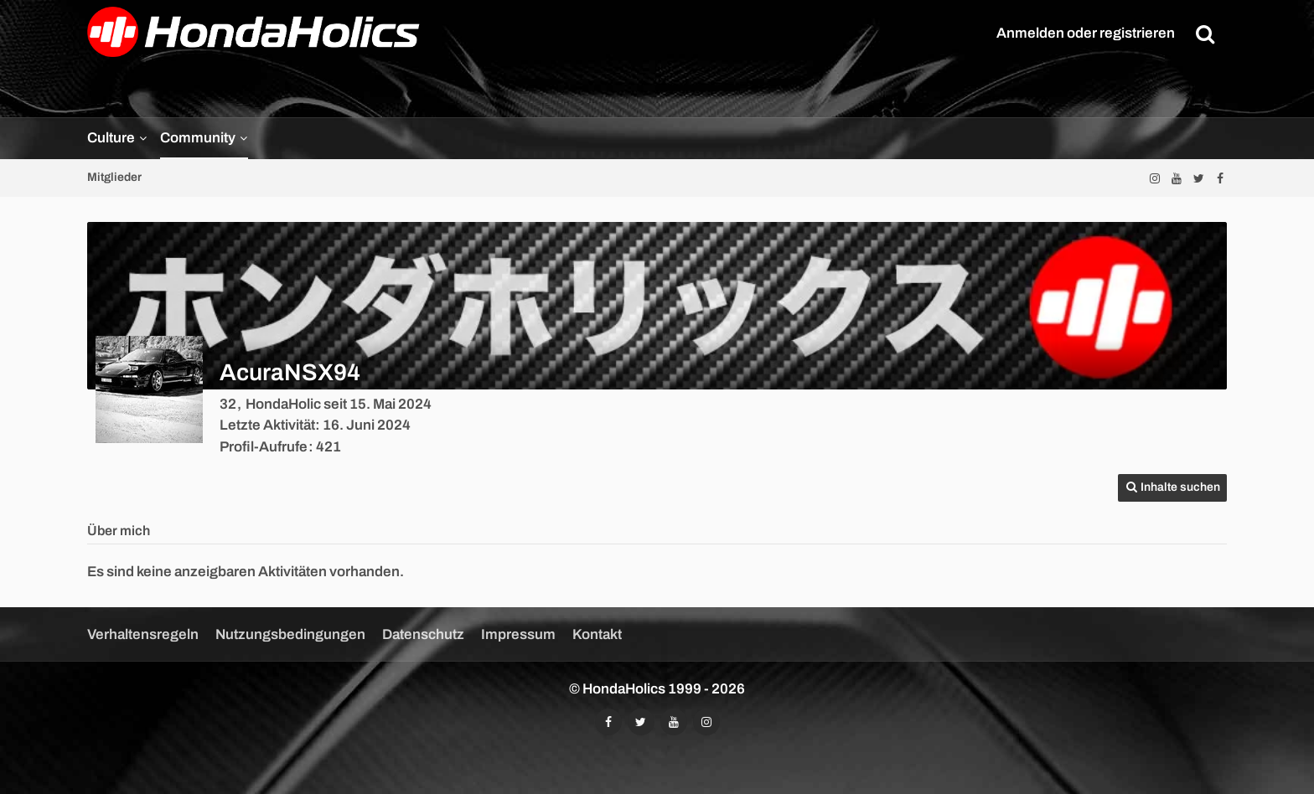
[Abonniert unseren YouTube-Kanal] (1176, 178)
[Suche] (1205, 33)
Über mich (118, 530)
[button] (1172, 488)
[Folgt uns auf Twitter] (1198, 178)
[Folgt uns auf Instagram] (1154, 178)
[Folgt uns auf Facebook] (1220, 178)
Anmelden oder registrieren (1085, 33)
